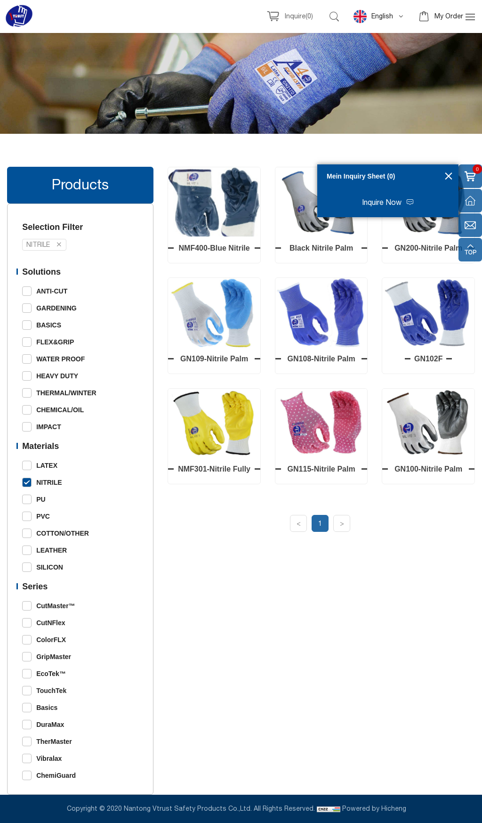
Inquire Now (382, 203)
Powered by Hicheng (375, 809)
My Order (448, 16)
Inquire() (299, 16)
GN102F (429, 359)
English (373, 16)
